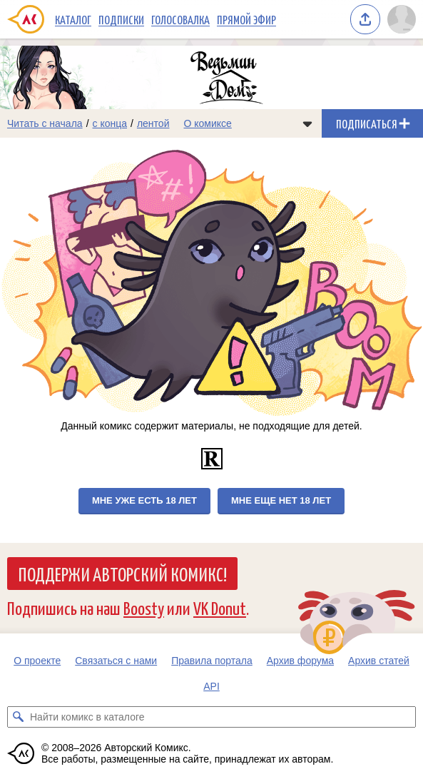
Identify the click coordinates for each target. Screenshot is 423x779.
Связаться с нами (116, 660)
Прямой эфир (246, 19)
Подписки (121, 19)
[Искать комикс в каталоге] (18, 717)
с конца (110, 123)
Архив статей (378, 660)
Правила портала (212, 660)
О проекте (37, 660)
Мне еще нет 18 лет (281, 500)
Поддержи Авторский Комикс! (122, 573)
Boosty (143, 607)
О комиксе (207, 123)
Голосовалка (180, 19)
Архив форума (300, 660)
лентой (153, 123)
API (211, 686)
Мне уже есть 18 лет (144, 500)
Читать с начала (45, 123)
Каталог (73, 19)
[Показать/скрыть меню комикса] (307, 123)
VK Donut (219, 607)
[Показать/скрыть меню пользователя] (401, 19)
